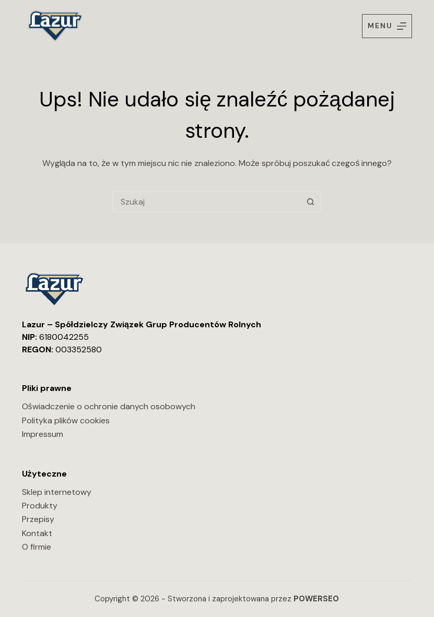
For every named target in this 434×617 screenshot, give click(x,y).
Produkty (39, 505)
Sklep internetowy (56, 492)
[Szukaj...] (206, 201)
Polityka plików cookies (66, 420)
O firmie (36, 546)
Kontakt (37, 533)
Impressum (42, 434)
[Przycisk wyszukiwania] (310, 201)
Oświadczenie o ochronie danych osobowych (108, 406)
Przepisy (38, 519)
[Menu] (387, 26)
